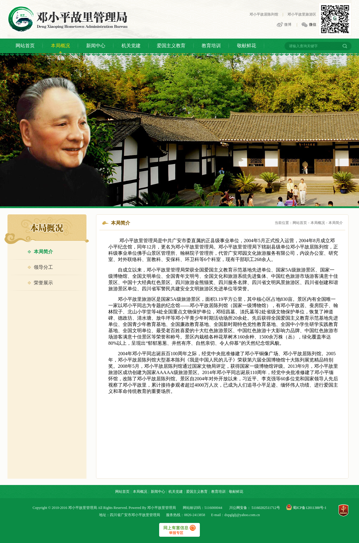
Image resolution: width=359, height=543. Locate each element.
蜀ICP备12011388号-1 (309, 508)
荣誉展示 (40, 282)
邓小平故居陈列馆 (264, 14)
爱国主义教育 (171, 45)
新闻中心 (95, 45)
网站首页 (25, 45)
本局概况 (60, 45)
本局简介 (40, 251)
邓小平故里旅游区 (301, 14)
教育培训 (211, 45)
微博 (284, 25)
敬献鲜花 (246, 45)
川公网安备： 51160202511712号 (254, 508)
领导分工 (40, 267)
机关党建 (131, 45)
